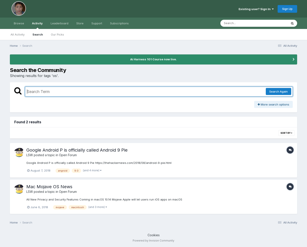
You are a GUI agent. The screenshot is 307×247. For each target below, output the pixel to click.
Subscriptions (119, 23)
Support (96, 23)
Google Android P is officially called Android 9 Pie (77, 150)
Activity (37, 25)
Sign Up (287, 9)
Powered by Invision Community (153, 240)
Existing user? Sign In (256, 9)
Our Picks (57, 34)
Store (80, 23)
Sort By (286, 133)
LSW (29, 155)
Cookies (154, 235)
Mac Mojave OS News (49, 186)
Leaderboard (59, 23)
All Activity (18, 34)
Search (37, 34)
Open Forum (68, 155)
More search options (273, 104)
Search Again (278, 91)
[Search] (242, 23)
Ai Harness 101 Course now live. (153, 59)
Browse (19, 23)
